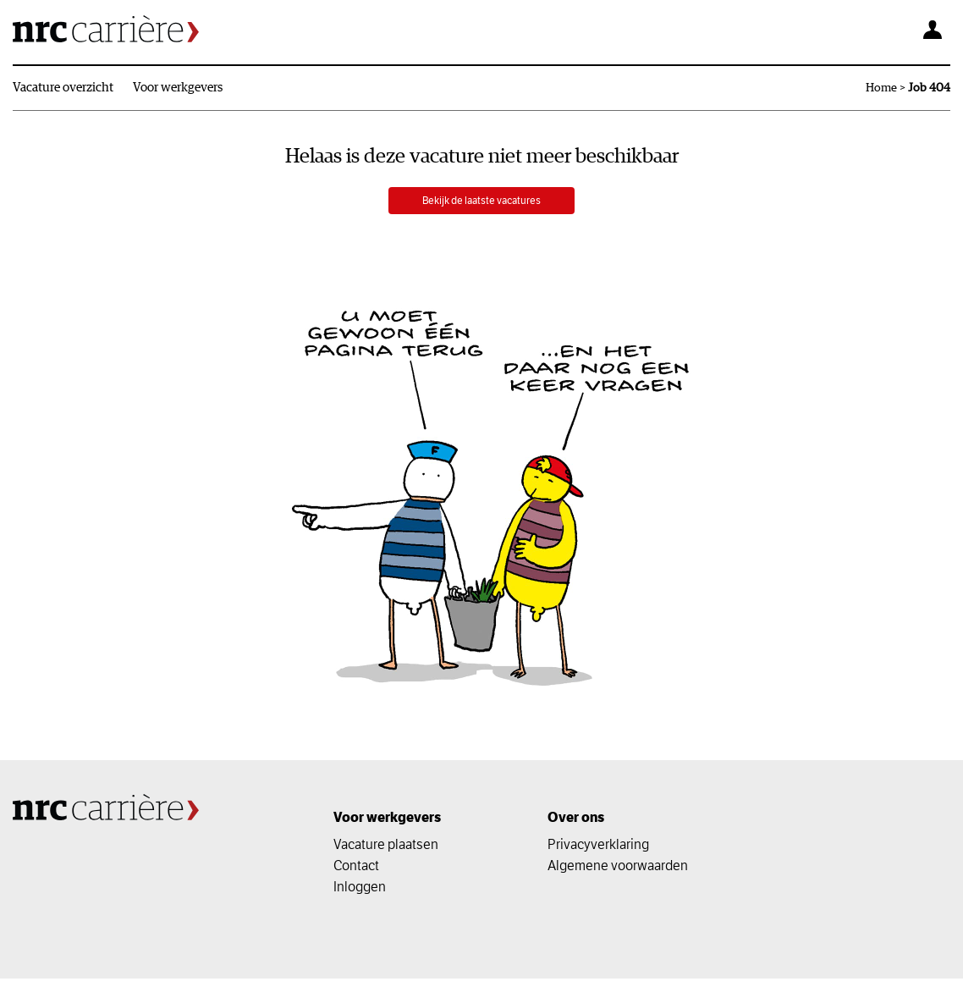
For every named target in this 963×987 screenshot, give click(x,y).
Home (881, 88)
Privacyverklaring (598, 852)
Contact (356, 873)
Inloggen (359, 894)
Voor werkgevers (178, 87)
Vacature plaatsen (385, 852)
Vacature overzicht (63, 87)
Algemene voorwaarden (618, 873)
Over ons (576, 826)
